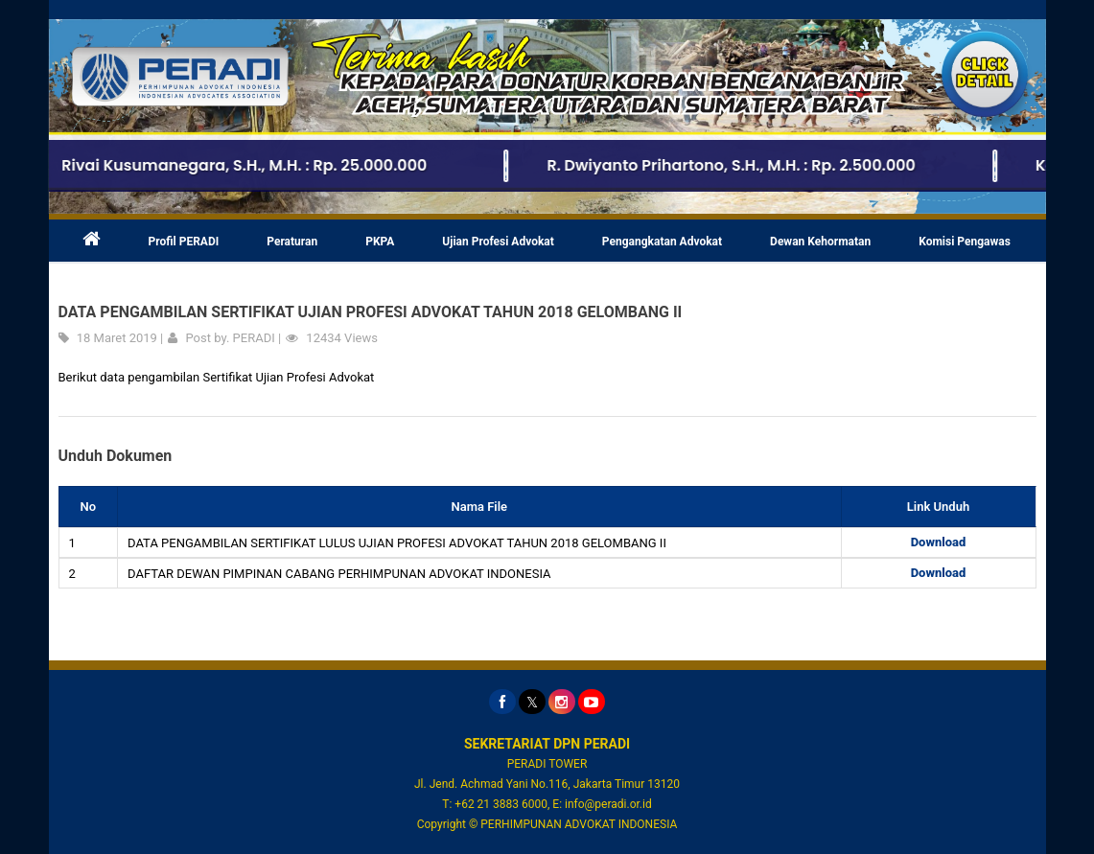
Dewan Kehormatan (820, 241)
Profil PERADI (184, 241)
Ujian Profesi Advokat (498, 241)
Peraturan (292, 241)
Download (938, 542)
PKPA (379, 241)
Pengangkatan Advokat (662, 241)
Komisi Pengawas (965, 241)
